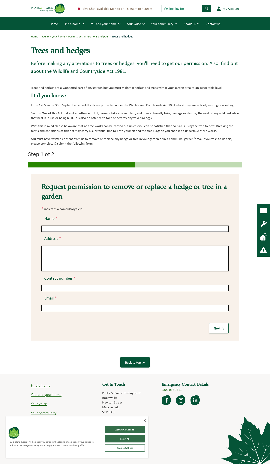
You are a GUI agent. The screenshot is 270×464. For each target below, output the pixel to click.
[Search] (181, 8)
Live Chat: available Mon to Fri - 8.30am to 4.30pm (115, 8)
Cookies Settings (125, 448)
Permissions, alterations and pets (88, 36)
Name (51, 218)
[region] (77, 437)
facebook (166, 400)
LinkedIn (195, 400)
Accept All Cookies (124, 429)
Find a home (40, 385)
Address (52, 238)
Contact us (213, 23)
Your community (43, 413)
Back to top (135, 362)
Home (54, 23)
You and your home (53, 36)
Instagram (181, 400)
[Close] (145, 420)
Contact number (60, 278)
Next (219, 328)
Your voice (39, 404)
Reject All (124, 439)
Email (50, 298)
